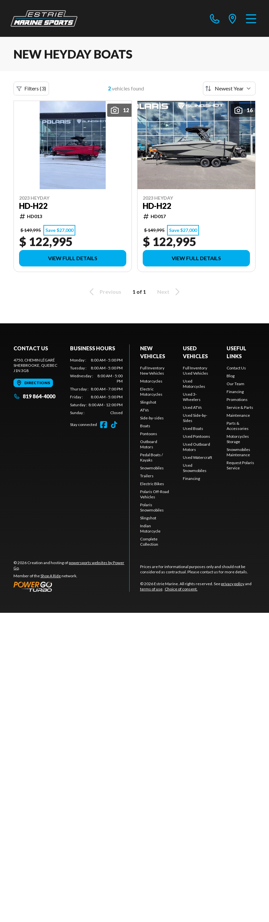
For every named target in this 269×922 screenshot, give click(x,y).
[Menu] (251, 18)
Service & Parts (240, 407)
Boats (145, 425)
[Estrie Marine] (44, 18)
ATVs (144, 410)
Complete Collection (149, 541)
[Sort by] (229, 88)
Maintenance (238, 415)
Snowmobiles (152, 467)
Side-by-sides (152, 417)
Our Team (235, 383)
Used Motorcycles (194, 384)
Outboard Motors (148, 444)
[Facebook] (104, 425)
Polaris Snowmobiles (152, 507)
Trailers (147, 475)
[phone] (214, 18)
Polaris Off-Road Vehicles (154, 494)
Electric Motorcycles (151, 391)
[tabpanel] (96, 386)
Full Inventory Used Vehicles (195, 370)
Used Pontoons (196, 436)
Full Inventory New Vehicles (152, 370)
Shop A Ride (50, 575)
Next (169, 292)
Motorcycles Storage (238, 439)
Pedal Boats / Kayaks (151, 457)
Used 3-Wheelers (192, 397)
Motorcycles (151, 381)
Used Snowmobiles (195, 468)
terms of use (151, 588)
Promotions (237, 399)
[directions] (232, 18)
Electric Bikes (152, 483)
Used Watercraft (197, 457)
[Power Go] (71, 586)
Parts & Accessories (238, 426)
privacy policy (232, 583)
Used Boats (193, 428)
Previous (104, 292)
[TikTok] (114, 425)
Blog (230, 375)
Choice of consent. (181, 588)
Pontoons (148, 433)
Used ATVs (192, 407)
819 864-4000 (34, 396)
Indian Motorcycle (150, 528)
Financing (191, 478)
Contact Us (236, 367)
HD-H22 (33, 206)
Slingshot (148, 402)
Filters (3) (31, 88)
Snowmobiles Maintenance (238, 452)
